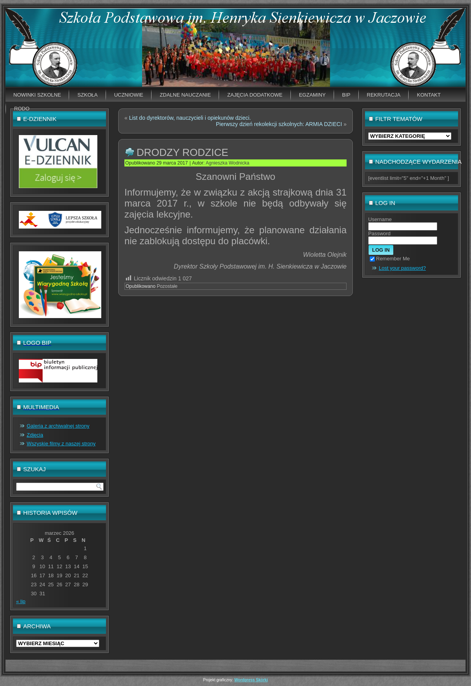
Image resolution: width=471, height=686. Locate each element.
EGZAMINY (312, 95)
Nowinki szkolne (37, 95)
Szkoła (87, 95)
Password (379, 233)
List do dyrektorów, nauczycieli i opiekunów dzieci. (190, 118)
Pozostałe (167, 286)
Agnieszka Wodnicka (227, 163)
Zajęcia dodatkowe (255, 95)
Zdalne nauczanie (185, 95)
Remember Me (390, 259)
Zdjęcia (35, 435)
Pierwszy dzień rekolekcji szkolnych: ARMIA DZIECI (279, 124)
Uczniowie (128, 95)
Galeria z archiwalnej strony (58, 426)
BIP (346, 95)
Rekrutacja (384, 95)
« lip (21, 601)
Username (380, 219)
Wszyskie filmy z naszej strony (61, 443)
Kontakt (428, 95)
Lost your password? (402, 268)
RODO (21, 109)
